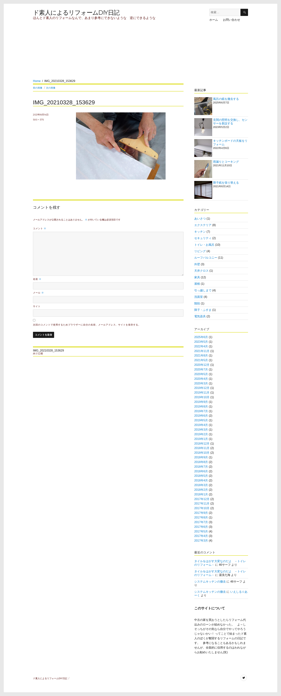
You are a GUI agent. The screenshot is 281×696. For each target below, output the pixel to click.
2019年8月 (201, 406)
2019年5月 (201, 420)
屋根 (197, 283)
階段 (197, 303)
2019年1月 (201, 438)
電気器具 (200, 316)
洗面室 (198, 296)
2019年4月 (201, 424)
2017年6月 (201, 526)
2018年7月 (201, 466)
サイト (37, 306)
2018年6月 (201, 471)
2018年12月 (201, 443)
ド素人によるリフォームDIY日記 (76, 12)
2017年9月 (201, 512)
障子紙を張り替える (226, 182)
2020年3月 (201, 383)
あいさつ (200, 218)
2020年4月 (201, 378)
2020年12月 (201, 364)
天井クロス (201, 270)
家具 (197, 277)
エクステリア (202, 225)
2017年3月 (201, 540)
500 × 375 (38, 119)
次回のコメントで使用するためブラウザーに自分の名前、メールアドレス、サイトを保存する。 (87, 324)
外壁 (197, 264)
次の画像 (50, 87)
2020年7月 (201, 369)
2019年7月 (201, 411)
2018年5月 (201, 475)
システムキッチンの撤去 (210, 581)
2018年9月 (201, 457)
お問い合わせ (231, 19)
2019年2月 (201, 434)
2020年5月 (201, 374)
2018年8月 (201, 462)
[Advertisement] (99, 54)
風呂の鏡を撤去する (226, 98)
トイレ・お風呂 (204, 244)
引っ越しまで (202, 290)
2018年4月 (201, 480)
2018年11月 (201, 448)
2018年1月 (201, 494)
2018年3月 (201, 485)
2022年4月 (201, 346)
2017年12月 (201, 499)
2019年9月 (201, 401)
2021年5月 (201, 360)
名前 (37, 279)
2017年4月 (201, 535)
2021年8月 (201, 355)
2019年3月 (201, 429)
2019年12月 (201, 387)
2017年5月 (201, 531)
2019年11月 (201, 392)
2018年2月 (201, 489)
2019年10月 (201, 397)
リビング (200, 251)
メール (38, 292)
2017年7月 (201, 522)
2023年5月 (201, 341)
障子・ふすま (202, 309)
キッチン (200, 231)
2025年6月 (201, 337)
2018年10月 (201, 452)
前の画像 (37, 87)
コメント (39, 228)
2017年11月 (201, 503)
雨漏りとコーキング (226, 161)
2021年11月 (201, 351)
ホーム (213, 19)
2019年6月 (201, 415)
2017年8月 (201, 517)
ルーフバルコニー (205, 257)
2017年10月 (201, 508)
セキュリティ (202, 238)
